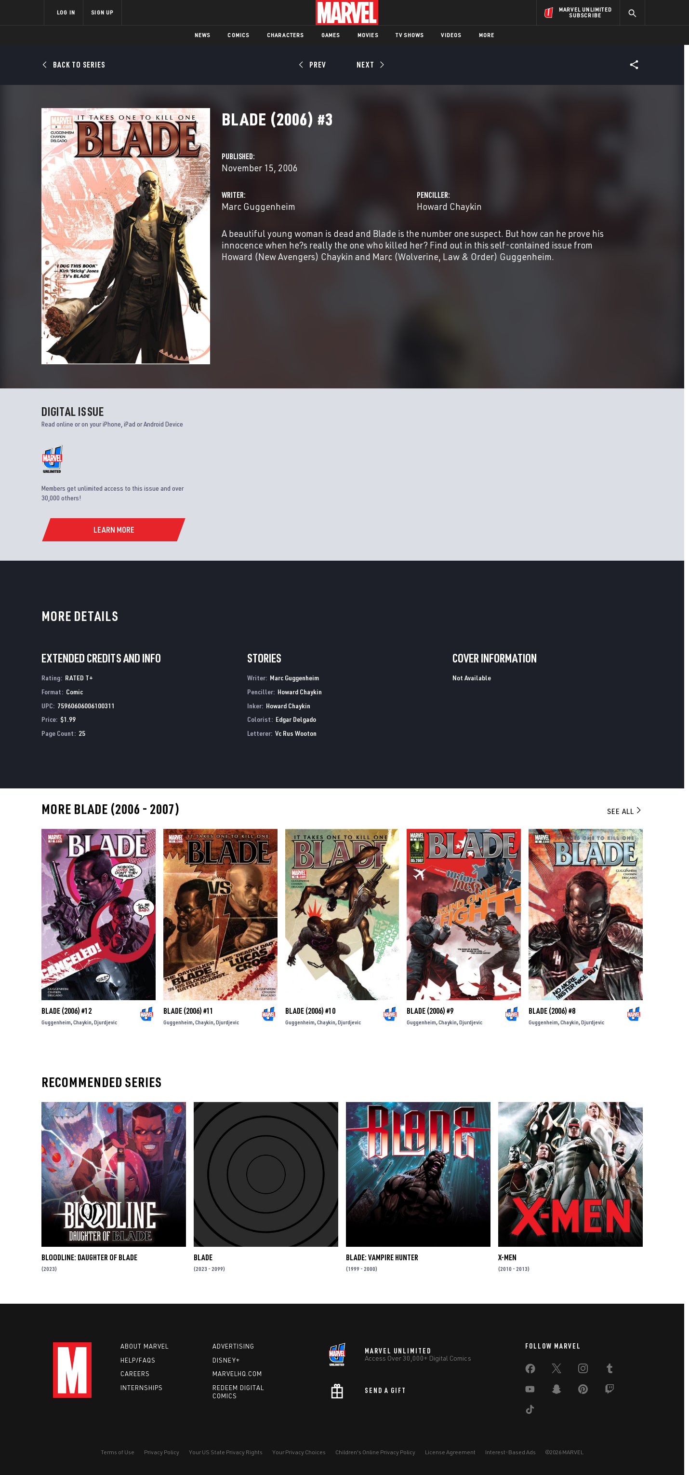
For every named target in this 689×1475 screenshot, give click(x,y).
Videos (451, 35)
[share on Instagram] (583, 1370)
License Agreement (450, 1452)
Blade (203, 1257)
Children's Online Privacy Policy (375, 1452)
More (487, 35)
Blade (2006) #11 (188, 1011)
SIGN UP (102, 12)
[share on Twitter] (556, 1370)
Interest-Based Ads (510, 1452)
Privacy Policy (161, 1452)
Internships (141, 1388)
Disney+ (226, 1360)
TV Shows (410, 35)
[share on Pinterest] (583, 1391)
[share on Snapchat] (556, 1391)
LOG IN (66, 12)
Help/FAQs (138, 1360)
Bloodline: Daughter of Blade (89, 1257)
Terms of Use (117, 1452)
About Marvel (144, 1346)
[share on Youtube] (530, 1391)
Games (330, 35)
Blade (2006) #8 (552, 1011)
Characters (285, 35)
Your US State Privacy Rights (226, 1452)
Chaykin (82, 1022)
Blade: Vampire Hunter (382, 1257)
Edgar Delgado (296, 719)
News (203, 35)
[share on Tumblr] (609, 1370)
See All (625, 811)
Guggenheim (56, 1022)
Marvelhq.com (237, 1374)
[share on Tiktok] (530, 1411)
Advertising (233, 1346)
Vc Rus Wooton (296, 733)
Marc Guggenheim (258, 206)
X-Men (507, 1257)
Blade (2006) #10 (310, 1011)
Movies (368, 35)
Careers (135, 1374)
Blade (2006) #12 (66, 1011)
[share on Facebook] (530, 1371)
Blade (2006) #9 (430, 1011)
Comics (238, 35)
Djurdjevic (105, 1022)
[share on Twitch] (609, 1391)
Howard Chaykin (449, 206)
